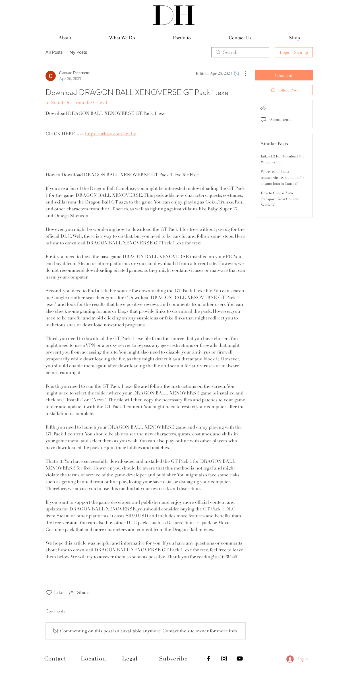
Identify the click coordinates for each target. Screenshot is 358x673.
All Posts (54, 52)
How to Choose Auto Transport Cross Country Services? (280, 199)
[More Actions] (242, 73)
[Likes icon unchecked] (49, 592)
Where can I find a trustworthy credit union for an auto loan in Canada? (282, 178)
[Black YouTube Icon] (239, 658)
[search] (240, 52)
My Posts (78, 52)
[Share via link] (79, 592)
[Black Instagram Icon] (224, 658)
